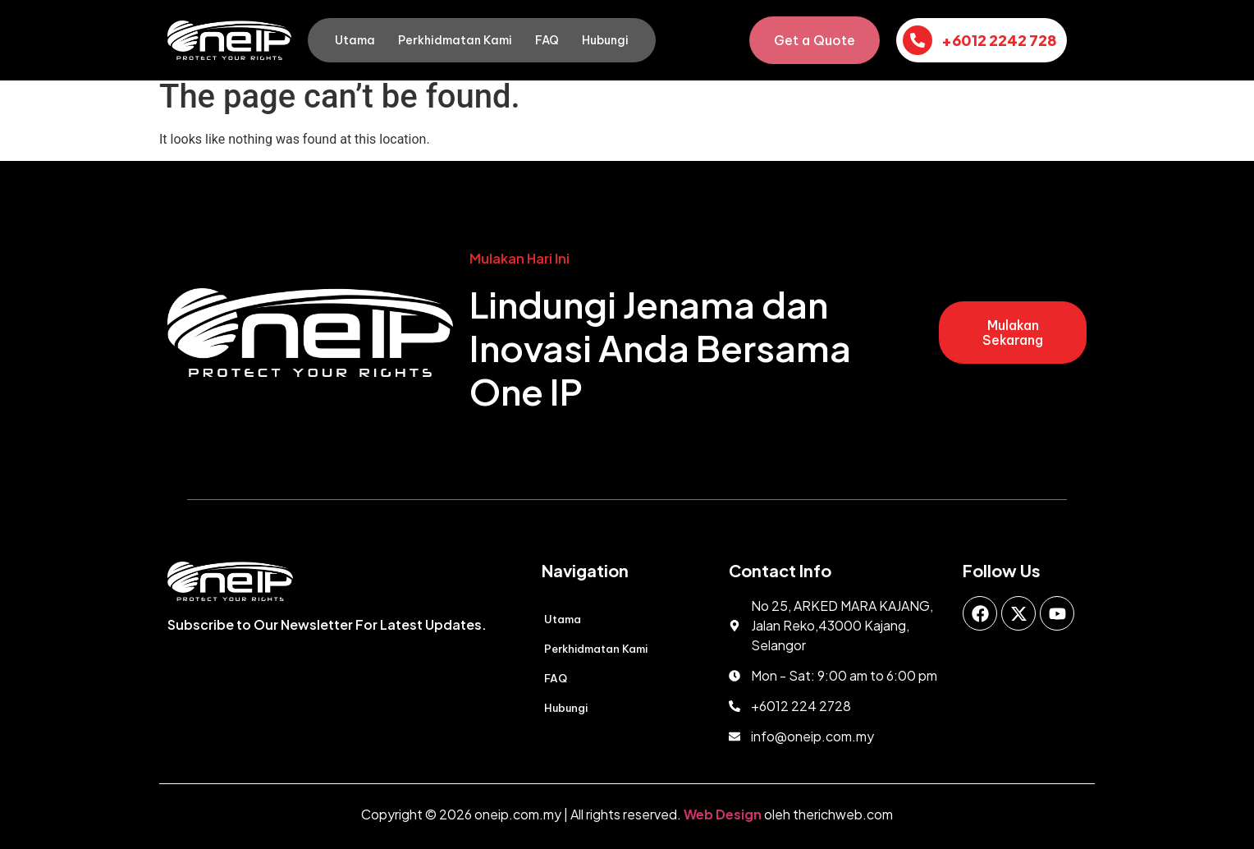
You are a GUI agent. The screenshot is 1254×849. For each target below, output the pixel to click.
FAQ (547, 40)
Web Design (723, 814)
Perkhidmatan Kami (455, 40)
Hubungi (605, 40)
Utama (355, 40)
